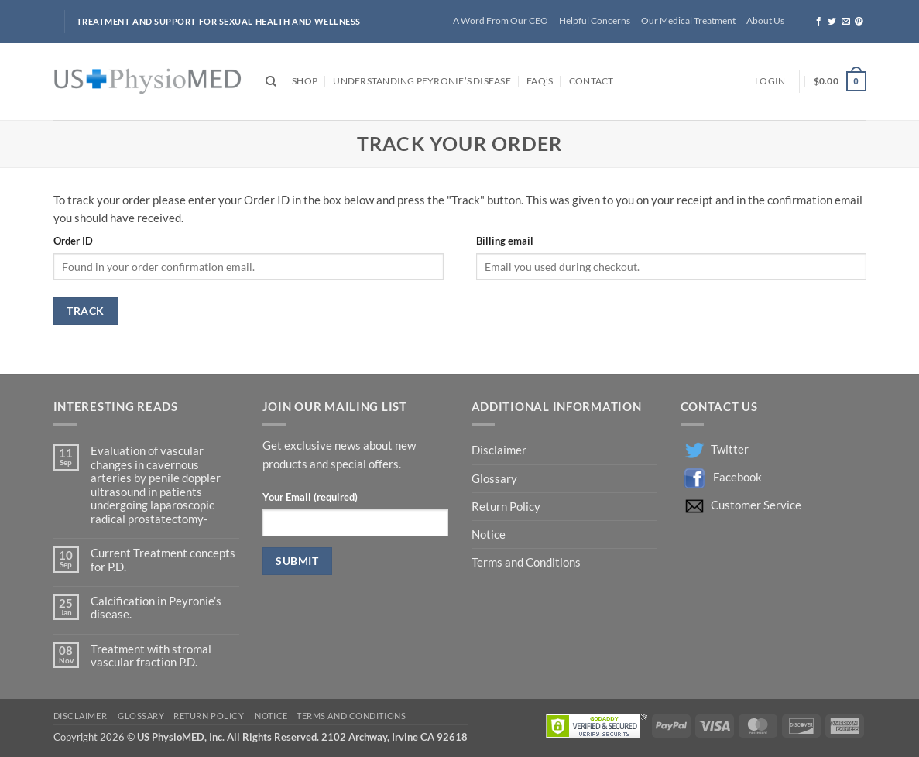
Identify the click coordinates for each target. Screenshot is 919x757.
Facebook (737, 477)
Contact (591, 81)
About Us (765, 20)
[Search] (271, 81)
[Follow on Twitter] (832, 21)
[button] (770, 82)
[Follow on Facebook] (818, 21)
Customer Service (756, 505)
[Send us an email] (846, 21)
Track (85, 310)
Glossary (494, 478)
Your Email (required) (310, 497)
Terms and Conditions (526, 562)
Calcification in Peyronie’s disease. (156, 607)
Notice (489, 534)
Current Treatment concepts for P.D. (163, 559)
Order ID (73, 241)
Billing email (504, 241)
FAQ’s (539, 81)
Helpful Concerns (594, 20)
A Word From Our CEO (500, 20)
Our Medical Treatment (688, 20)
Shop (304, 81)
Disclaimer (500, 450)
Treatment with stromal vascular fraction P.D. (151, 655)
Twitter (730, 449)
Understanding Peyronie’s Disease (421, 81)
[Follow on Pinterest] (859, 21)
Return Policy (507, 506)
